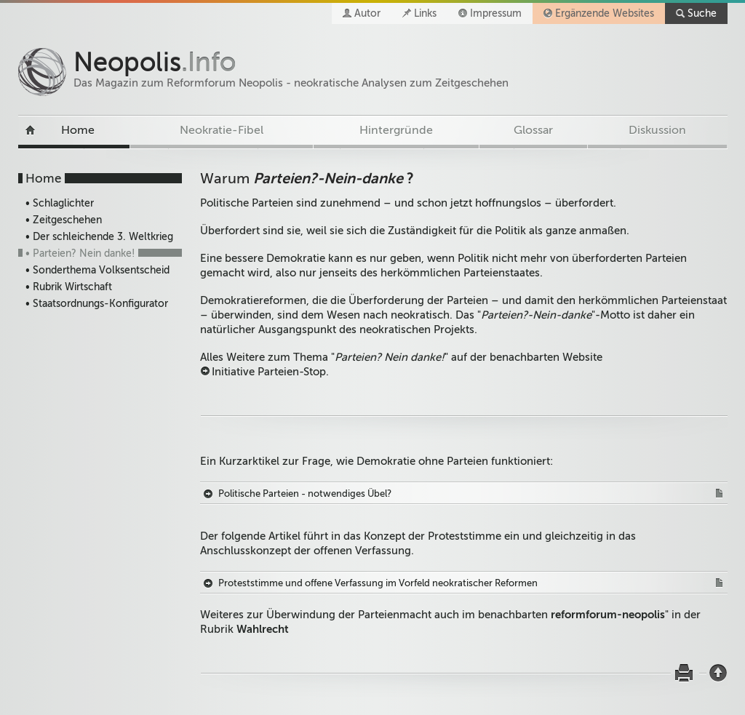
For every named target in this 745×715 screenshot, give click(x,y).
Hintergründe (396, 130)
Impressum (496, 13)
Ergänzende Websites (604, 13)
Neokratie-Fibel (221, 130)
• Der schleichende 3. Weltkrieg (99, 236)
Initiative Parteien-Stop (269, 372)
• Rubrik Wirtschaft (68, 286)
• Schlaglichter (59, 203)
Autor (367, 13)
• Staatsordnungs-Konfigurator (96, 303)
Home (78, 130)
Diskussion (657, 130)
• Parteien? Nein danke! (80, 253)
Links (425, 13)
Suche (702, 13)
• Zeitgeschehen (63, 220)
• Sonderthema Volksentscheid (97, 270)
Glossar (533, 130)
